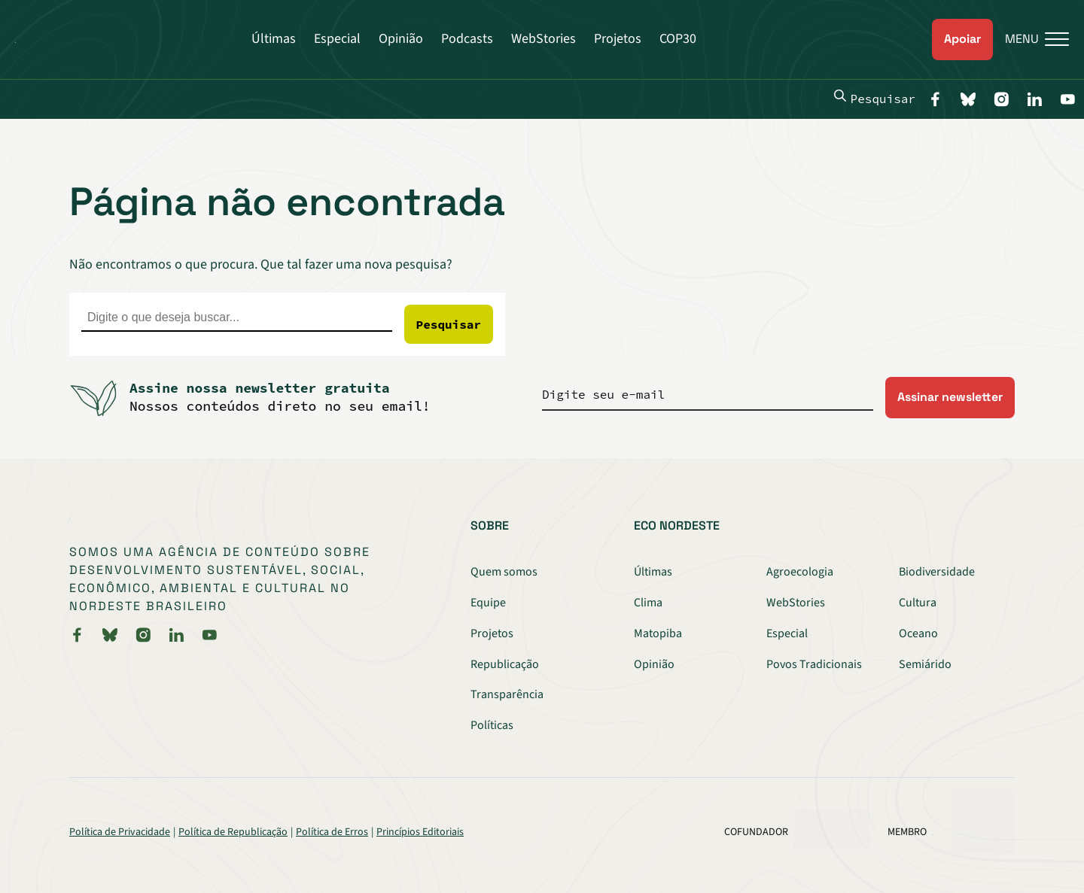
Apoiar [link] (962, 39)
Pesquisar (874, 98)
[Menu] (1031, 39)
